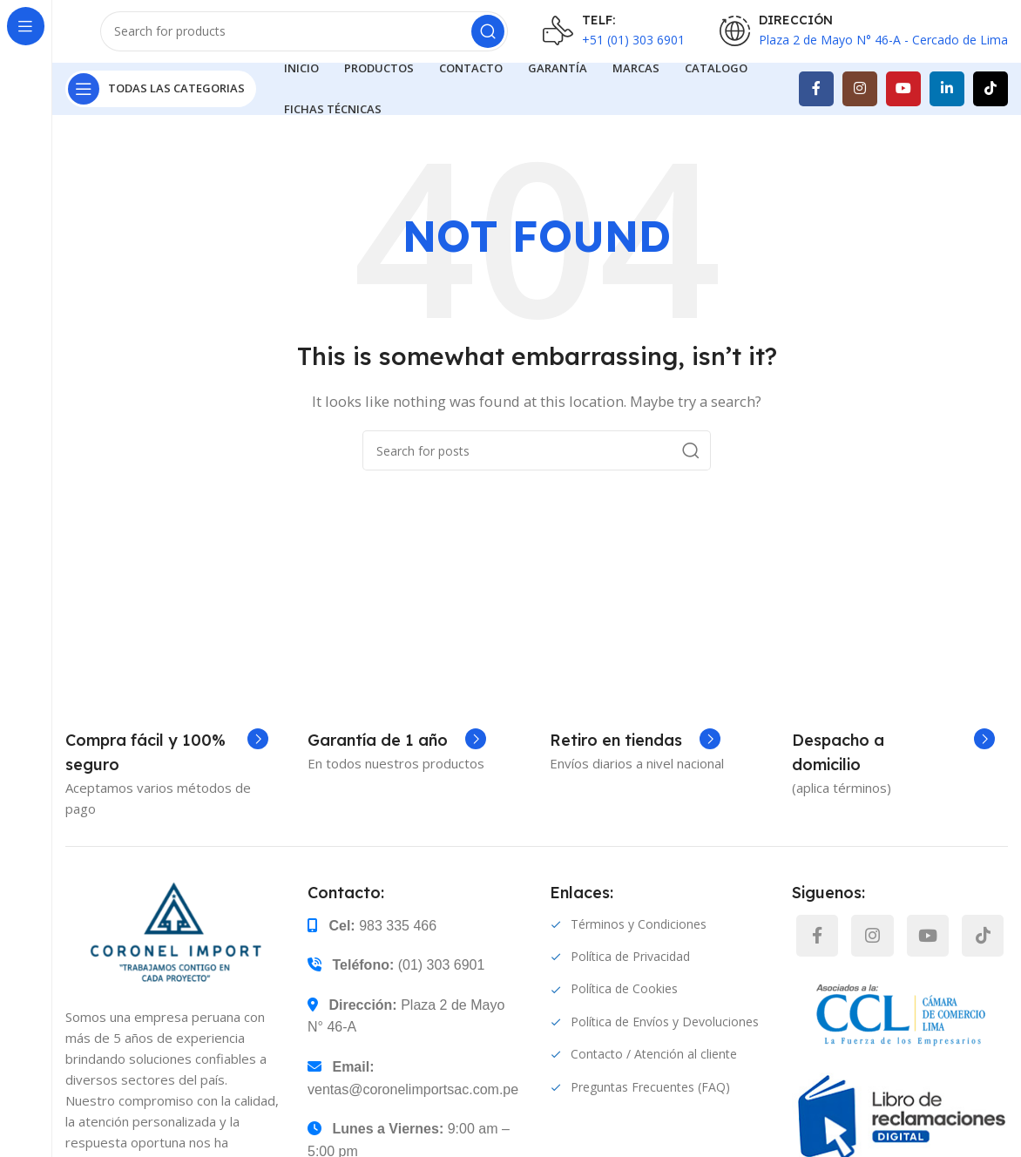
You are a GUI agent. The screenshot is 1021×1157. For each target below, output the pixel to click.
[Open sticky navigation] (161, 113)
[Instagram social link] (859, 113)
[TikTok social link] (990, 113)
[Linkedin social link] (947, 113)
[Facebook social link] (816, 113)
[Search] (304, 44)
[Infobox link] (166, 777)
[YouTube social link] (903, 113)
